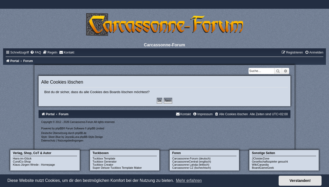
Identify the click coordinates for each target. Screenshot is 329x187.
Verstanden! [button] (300, 181)
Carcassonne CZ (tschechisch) (191, 167)
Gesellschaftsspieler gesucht (270, 161)
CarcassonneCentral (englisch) (191, 161)
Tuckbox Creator (103, 164)
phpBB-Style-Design (91, 137)
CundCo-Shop (22, 161)
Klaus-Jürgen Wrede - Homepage (34, 164)
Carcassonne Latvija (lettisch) (190, 164)
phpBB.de (80, 133)
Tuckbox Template (104, 158)
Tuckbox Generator (105, 161)
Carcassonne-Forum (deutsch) (191, 158)
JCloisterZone (260, 158)
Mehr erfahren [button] (189, 180)
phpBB (59, 128)
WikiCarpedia (260, 164)
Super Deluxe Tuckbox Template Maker (117, 167)
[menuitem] (35, 52)
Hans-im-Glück (22, 158)
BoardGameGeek (263, 167)
